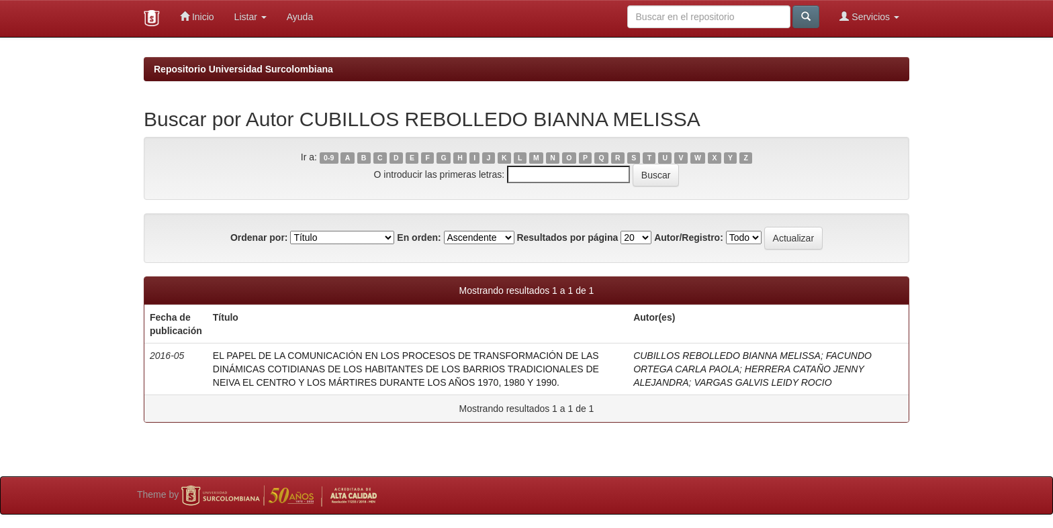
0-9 (329, 158)
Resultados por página (567, 237)
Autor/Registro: (688, 237)
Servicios (869, 16)
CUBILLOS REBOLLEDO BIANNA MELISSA (727, 355)
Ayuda (300, 16)
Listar (250, 16)
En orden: (419, 237)
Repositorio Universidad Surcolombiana (243, 69)
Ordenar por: (259, 237)
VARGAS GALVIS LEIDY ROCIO (762, 382)
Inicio (197, 16)
